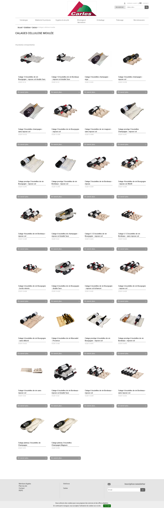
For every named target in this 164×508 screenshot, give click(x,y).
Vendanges (24, 20)
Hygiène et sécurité (62, 20)
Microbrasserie (139, 20)
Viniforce (66, 484)
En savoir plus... (23, 92)
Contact (146, 3)
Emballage (100, 20)
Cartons (34, 27)
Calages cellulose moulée (46, 27)
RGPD (21, 490)
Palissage (119, 20)
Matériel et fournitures (43, 20)
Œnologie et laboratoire (81, 21)
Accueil (20, 27)
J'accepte (107, 506)
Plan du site (23, 486)
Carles (65, 488)
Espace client (132, 3)
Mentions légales (25, 484)
